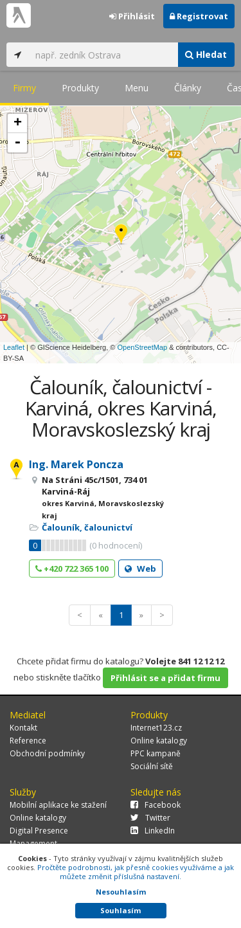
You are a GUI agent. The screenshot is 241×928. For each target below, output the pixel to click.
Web (140, 568)
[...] (103, 54)
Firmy (24, 88)
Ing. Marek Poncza (76, 464)
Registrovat (199, 16)
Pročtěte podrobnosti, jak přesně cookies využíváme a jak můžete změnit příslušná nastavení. (135, 871)
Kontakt (23, 727)
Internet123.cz (156, 727)
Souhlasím (120, 910)
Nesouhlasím (121, 891)
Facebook (155, 804)
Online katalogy (158, 740)
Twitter (150, 817)
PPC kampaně (155, 753)
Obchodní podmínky (47, 753)
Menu (136, 88)
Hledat (206, 54)
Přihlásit (132, 16)
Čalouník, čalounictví (87, 527)
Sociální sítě (151, 766)
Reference (28, 740)
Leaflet (13, 347)
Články (187, 88)
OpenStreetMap (142, 347)
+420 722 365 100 (72, 568)
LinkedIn (152, 830)
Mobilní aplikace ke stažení (58, 804)
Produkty (80, 88)
